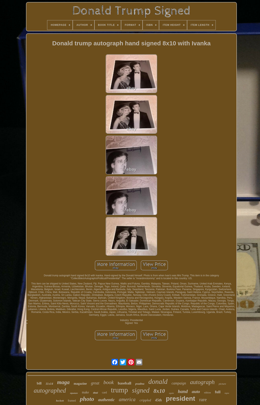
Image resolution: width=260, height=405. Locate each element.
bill (39, 383)
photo (87, 398)
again (171, 393)
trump (119, 390)
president (180, 398)
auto (196, 391)
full (217, 392)
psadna (139, 383)
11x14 (49, 383)
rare (203, 399)
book (108, 382)
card (104, 392)
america (127, 399)
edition (207, 392)
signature (74, 393)
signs (226, 393)
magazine (80, 383)
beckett (60, 400)
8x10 (159, 391)
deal (95, 392)
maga (63, 382)
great (95, 383)
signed (141, 390)
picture (222, 383)
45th (158, 400)
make (85, 392)
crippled (145, 400)
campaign (179, 383)
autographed (50, 390)
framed (72, 400)
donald (157, 381)
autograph (202, 382)
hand (183, 391)
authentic (106, 399)
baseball (124, 383)
